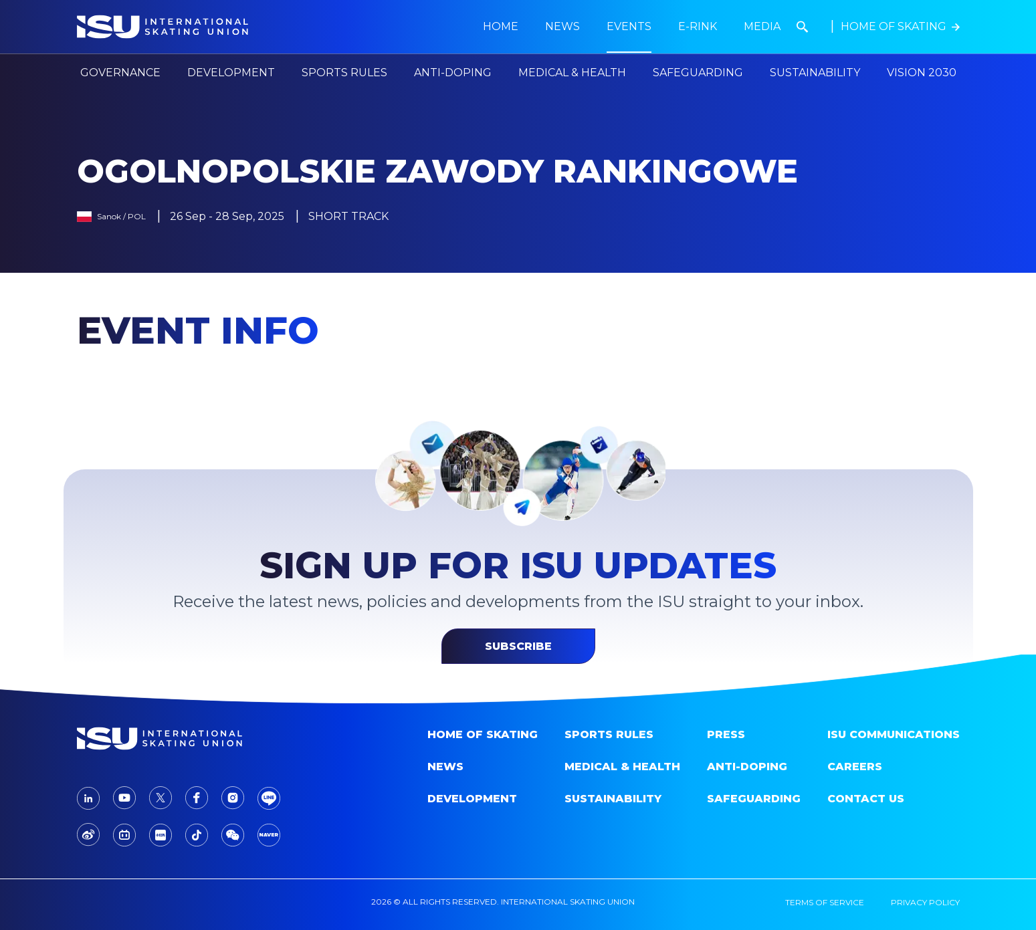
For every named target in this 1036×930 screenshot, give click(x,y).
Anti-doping (747, 766)
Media (762, 26)
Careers (854, 766)
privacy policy (925, 902)
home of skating (482, 734)
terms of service (824, 902)
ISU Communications (893, 734)
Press (726, 734)
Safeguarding (698, 72)
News (445, 766)
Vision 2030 (921, 72)
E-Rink (697, 26)
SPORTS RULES (608, 734)
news (562, 26)
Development (472, 798)
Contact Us (865, 798)
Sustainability (815, 72)
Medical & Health (622, 766)
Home (500, 26)
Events (629, 26)
